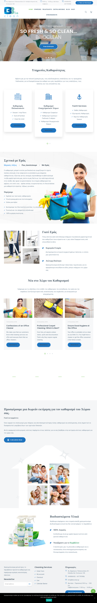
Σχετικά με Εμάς (59, 9)
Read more (18, 125)
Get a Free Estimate (75, 592)
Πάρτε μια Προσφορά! (84, 3)
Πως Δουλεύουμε (29, 165)
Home (31, 9)
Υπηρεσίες (37, 9)
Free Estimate (48, 46)
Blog (68, 9)
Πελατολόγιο (47, 9)
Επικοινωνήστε (51, 15)
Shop (73, 9)
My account (40, 574)
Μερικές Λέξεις (10, 165)
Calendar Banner (42, 583)
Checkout (40, 577)
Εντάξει (49, 600)
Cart (38, 580)
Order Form (40, 571)
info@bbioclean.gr (73, 580)
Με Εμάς (45, 165)
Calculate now (14, 440)
